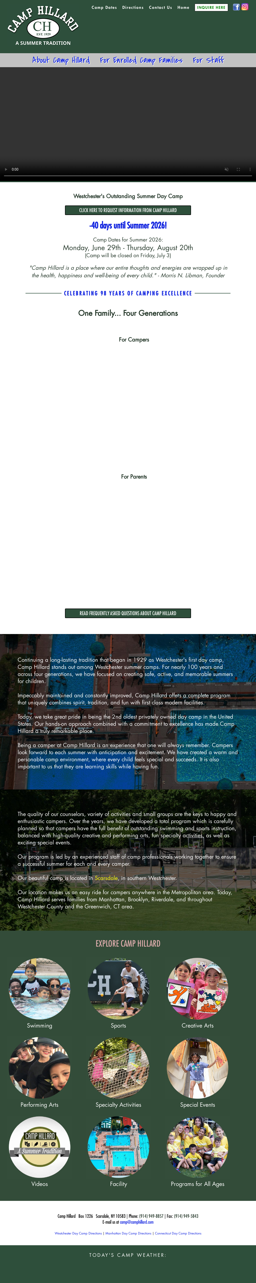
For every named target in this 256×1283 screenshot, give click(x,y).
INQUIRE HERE (211, 7)
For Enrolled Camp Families (141, 60)
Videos (39, 1180)
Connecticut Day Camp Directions (178, 1233)
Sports (118, 1021)
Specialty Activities (118, 1100)
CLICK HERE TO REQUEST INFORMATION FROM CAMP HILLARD (128, 210)
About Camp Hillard (61, 60)
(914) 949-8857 (151, 1216)
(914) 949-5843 (186, 1216)
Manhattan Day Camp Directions (128, 1233)
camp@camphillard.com (137, 1222)
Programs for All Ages (197, 1180)
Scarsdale (106, 877)
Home (184, 7)
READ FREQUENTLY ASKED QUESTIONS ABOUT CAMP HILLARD (128, 613)
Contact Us (160, 7)
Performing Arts (39, 1100)
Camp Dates (104, 7)
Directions (133, 7)
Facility (118, 1180)
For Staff (208, 60)
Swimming (39, 1021)
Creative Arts (197, 1021)
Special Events (197, 1100)
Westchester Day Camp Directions (78, 1233)
